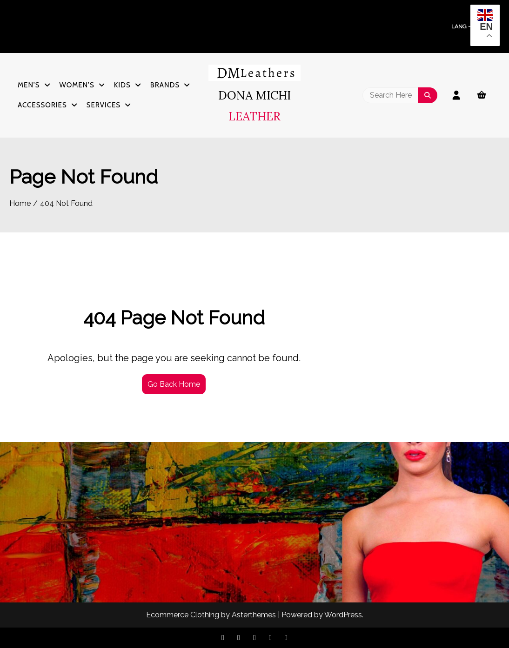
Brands (165, 85)
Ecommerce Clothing (182, 614)
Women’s (77, 85)
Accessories (42, 105)
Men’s (29, 85)
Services (104, 105)
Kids (122, 85)
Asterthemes (254, 614)
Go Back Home (173, 384)
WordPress (343, 614)
